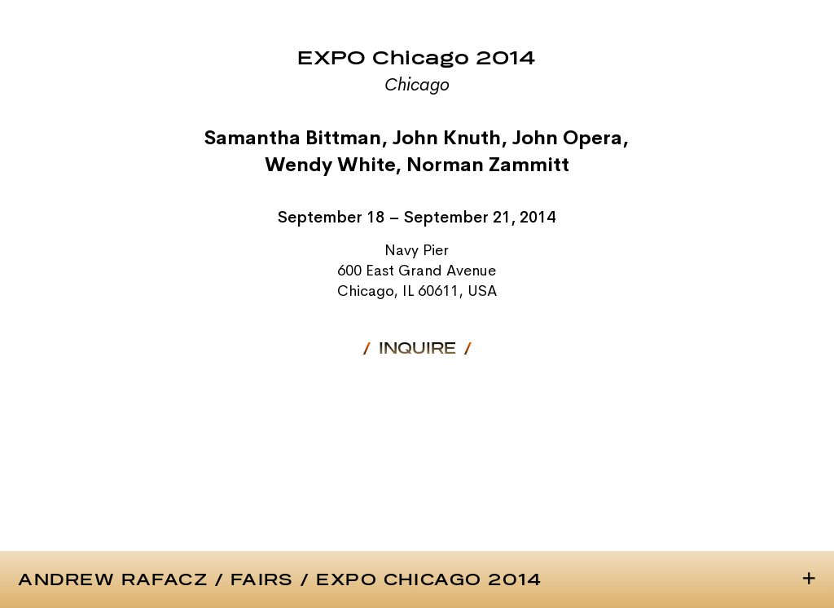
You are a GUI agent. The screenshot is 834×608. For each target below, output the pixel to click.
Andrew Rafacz (113, 580)
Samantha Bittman (292, 138)
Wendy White (330, 164)
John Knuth (447, 138)
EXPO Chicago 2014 (429, 580)
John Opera (567, 138)
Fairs (262, 580)
